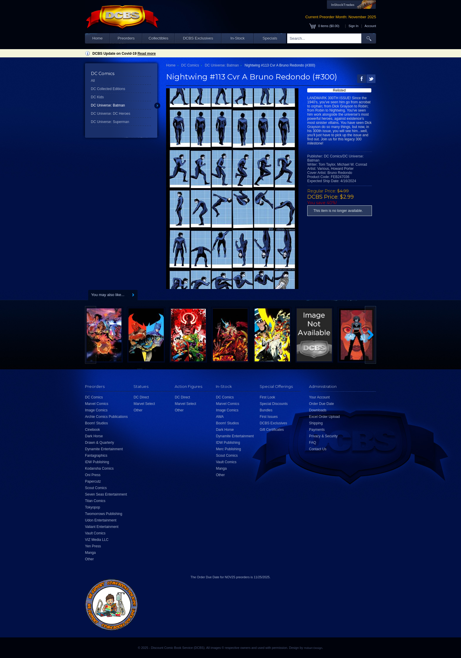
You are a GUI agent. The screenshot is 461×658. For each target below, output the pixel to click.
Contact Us (317, 449)
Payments (317, 430)
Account (370, 26)
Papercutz (93, 481)
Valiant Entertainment (101, 527)
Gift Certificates (272, 430)
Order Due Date (321, 404)
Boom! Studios (96, 423)
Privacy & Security (323, 436)
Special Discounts (274, 404)
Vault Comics (95, 533)
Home (97, 38)
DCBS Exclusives (198, 38)
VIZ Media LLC (96, 540)
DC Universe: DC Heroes (110, 114)
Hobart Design (313, 647)
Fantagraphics (96, 455)
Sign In (354, 26)
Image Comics (96, 410)
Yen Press (93, 546)
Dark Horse (94, 436)
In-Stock (237, 38)
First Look (267, 397)
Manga (90, 553)
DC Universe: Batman (108, 105)
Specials (270, 38)
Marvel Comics (96, 404)
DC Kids (97, 97)
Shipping (316, 423)
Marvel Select (144, 404)
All (93, 81)
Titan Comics (95, 501)
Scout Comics (96, 488)
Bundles (266, 410)
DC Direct (141, 397)
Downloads (317, 410)
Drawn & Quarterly (99, 443)
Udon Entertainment (100, 520)
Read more (147, 53)
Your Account (319, 397)
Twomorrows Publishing (103, 514)
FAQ (312, 443)
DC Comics (190, 65)
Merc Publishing (228, 449)
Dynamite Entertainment (104, 449)
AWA (219, 417)
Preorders (126, 38)
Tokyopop (92, 507)
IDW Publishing (97, 462)
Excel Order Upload (324, 417)
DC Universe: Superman (110, 122)
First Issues (269, 417)
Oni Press (93, 475)
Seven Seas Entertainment (106, 494)
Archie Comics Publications (106, 417)
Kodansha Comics (99, 468)
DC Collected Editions (108, 89)
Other (89, 559)
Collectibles (158, 38)
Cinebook (92, 430)
